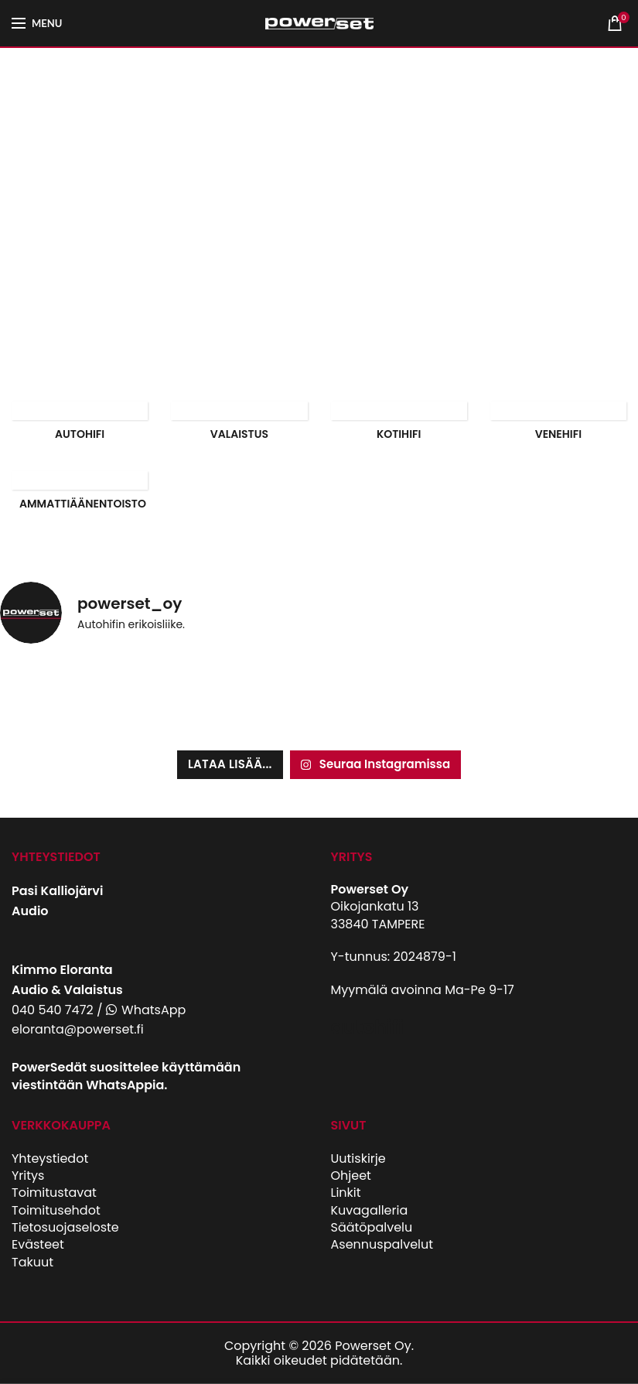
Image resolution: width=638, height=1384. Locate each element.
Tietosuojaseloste (65, 1227)
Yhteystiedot (50, 1158)
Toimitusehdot (56, 1210)
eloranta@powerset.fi (78, 1029)
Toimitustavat (54, 1192)
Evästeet (38, 1244)
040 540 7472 (53, 1010)
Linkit (346, 1192)
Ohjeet (351, 1175)
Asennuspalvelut (382, 1244)
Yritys (28, 1175)
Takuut (32, 1262)
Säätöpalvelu (372, 1227)
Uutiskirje (358, 1158)
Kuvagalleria (369, 1210)
